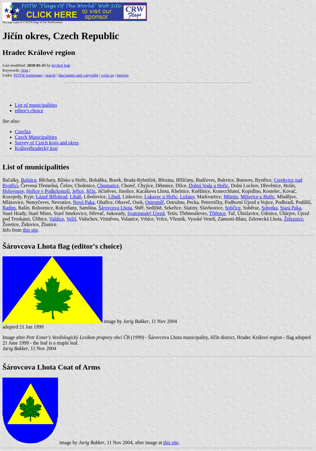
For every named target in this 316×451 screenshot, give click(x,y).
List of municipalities (36, 105)
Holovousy (13, 191)
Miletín (230, 196)
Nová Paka (83, 202)
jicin (24, 70)
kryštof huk (61, 65)
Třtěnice (217, 213)
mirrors (122, 75)
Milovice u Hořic (257, 196)
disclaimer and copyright (78, 75)
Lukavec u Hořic (161, 196)
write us (107, 75)
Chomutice (108, 185)
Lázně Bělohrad (51, 196)
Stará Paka (290, 207)
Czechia (23, 131)
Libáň (75, 196)
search (50, 75)
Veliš (71, 218)
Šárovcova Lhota (115, 207)
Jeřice (78, 191)
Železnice (293, 218)
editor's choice (29, 110)
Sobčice (233, 207)
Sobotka (269, 207)
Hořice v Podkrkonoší (47, 191)
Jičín (90, 191)
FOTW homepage (28, 75)
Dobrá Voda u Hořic (208, 185)
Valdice (56, 218)
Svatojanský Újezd (145, 213)
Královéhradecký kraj (36, 148)
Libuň (114, 196)
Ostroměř (154, 202)
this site (30, 230)
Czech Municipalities (36, 137)
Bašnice (28, 180)
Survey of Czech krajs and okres (47, 142)
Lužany (187, 196)
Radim (9, 207)
